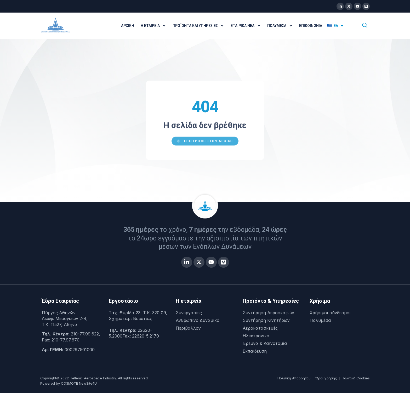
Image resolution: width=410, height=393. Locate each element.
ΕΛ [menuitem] (336, 26)
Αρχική (127, 26)
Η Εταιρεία (153, 25)
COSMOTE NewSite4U (79, 383)
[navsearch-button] (365, 25)
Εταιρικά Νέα (246, 25)
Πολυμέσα (280, 25)
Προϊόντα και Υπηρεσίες (198, 25)
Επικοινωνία (310, 26)
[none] (339, 25)
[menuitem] (335, 25)
